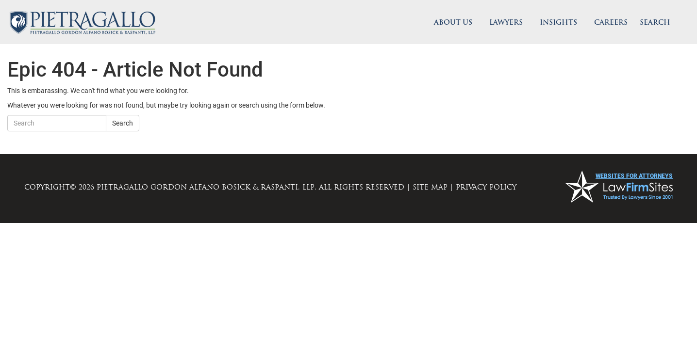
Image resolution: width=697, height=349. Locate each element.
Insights (558, 23)
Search (122, 123)
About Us (453, 23)
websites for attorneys (634, 176)
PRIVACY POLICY (486, 187)
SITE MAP (430, 187)
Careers (611, 23)
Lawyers (506, 23)
